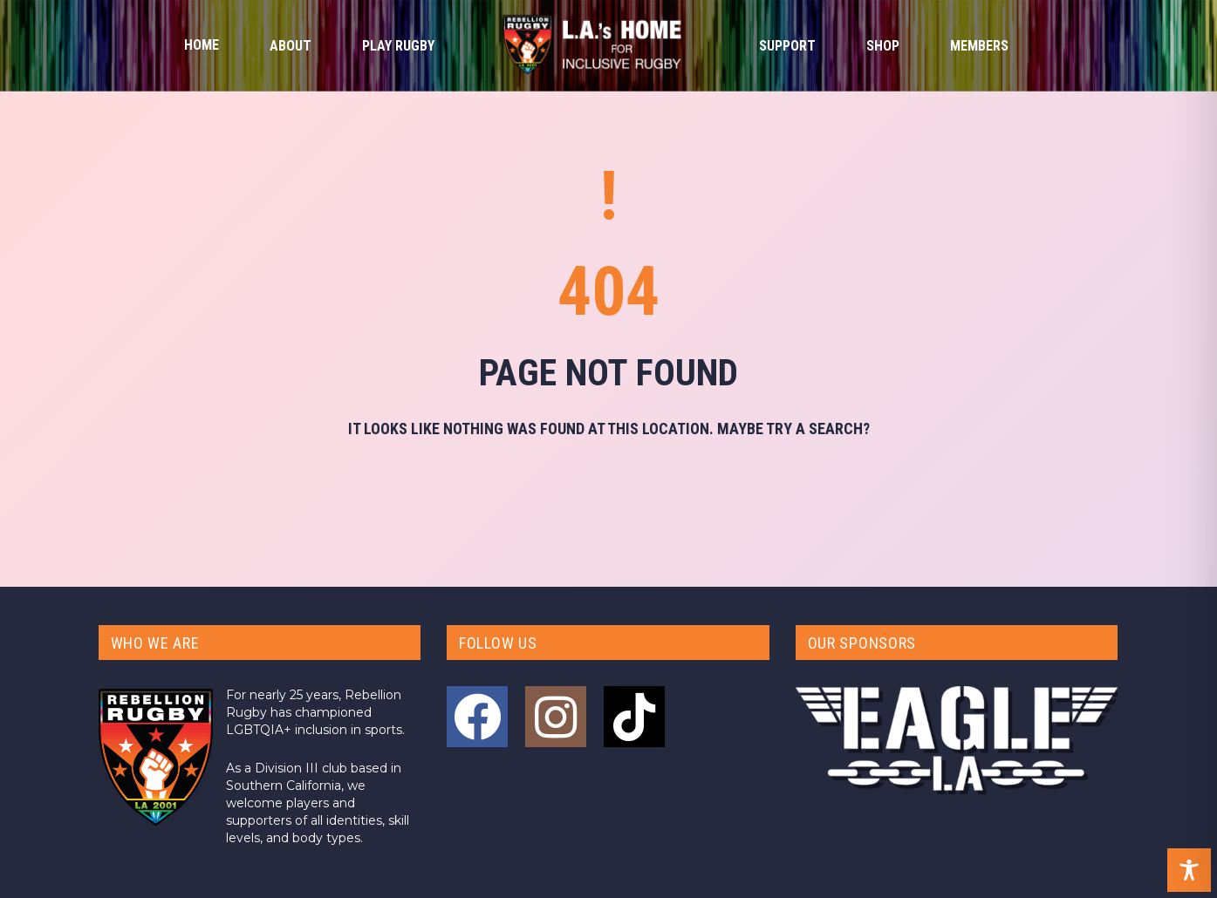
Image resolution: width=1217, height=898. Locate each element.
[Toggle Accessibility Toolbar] (1189, 870)
